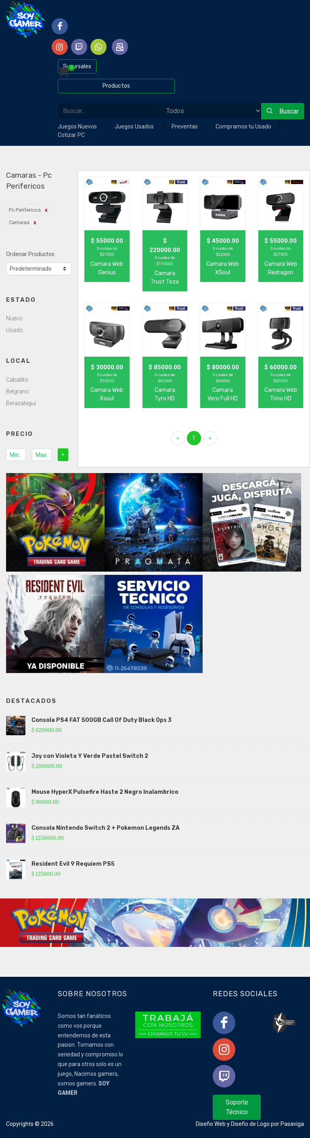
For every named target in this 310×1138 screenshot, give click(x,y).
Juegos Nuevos (78, 126)
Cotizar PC (71, 135)
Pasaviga (292, 1124)
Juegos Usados (135, 126)
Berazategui (21, 403)
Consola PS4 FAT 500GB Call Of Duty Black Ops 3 (101, 720)
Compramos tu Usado (243, 126)
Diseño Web (211, 1124)
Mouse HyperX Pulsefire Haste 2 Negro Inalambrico (104, 792)
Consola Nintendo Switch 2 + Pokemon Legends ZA (105, 828)
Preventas (185, 126)
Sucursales (77, 66)
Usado (14, 330)
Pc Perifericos (25, 210)
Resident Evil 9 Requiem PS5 (73, 863)
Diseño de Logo (250, 1124)
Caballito (17, 380)
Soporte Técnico (237, 1107)
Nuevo (14, 318)
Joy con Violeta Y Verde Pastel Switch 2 (89, 756)
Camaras (19, 222)
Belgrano (17, 391)
